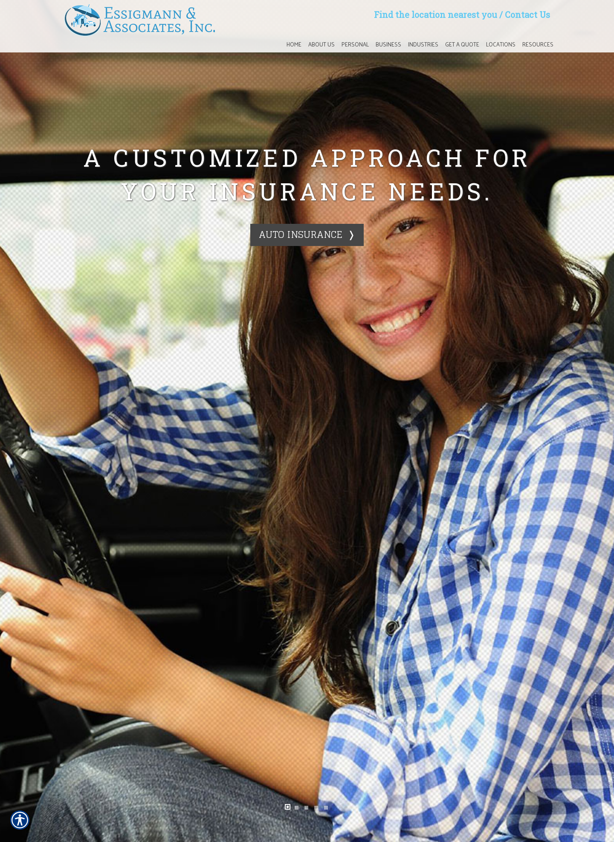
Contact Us (527, 14)
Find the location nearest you (435, 14)
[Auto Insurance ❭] (307, 235)
